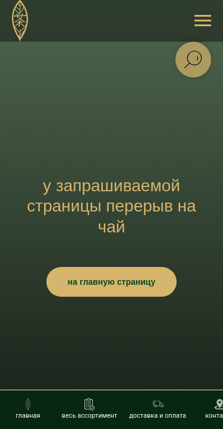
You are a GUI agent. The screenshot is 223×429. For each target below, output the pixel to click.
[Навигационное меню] (202, 21)
